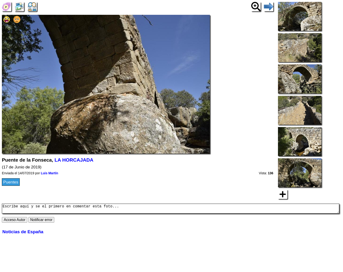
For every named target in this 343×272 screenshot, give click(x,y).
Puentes (10, 182)
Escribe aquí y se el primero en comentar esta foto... (170, 209)
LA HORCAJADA (73, 160)
